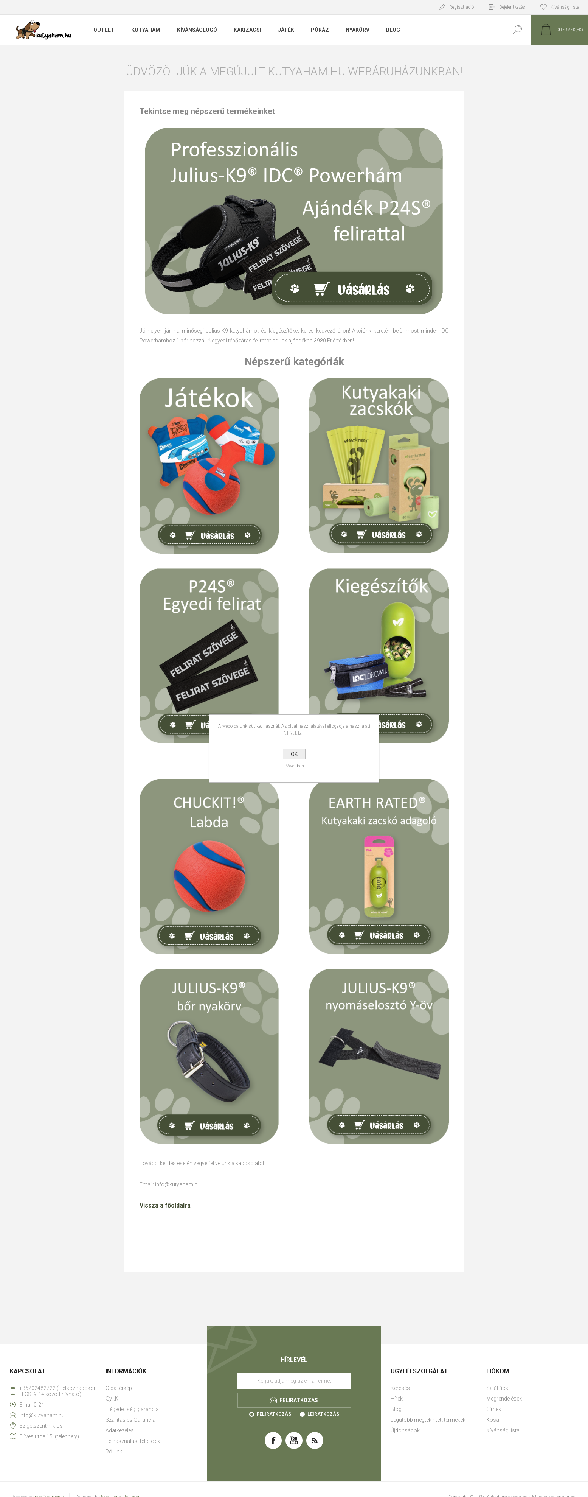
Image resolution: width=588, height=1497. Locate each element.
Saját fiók (497, 1388)
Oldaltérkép (118, 1388)
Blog (396, 1409)
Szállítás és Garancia (130, 1420)
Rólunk (113, 1452)
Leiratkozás (323, 1414)
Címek (493, 1409)
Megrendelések (504, 1399)
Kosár (493, 1420)
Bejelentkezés (512, 7)
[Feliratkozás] (294, 1381)
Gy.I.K (111, 1399)
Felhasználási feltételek (132, 1441)
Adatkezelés (119, 1430)
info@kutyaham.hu (177, 1184)
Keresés (400, 1388)
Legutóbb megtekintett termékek (428, 1420)
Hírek (397, 1399)
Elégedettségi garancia (132, 1409)
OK (294, 754)
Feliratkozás (274, 1414)
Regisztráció (461, 7)
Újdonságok (405, 1430)
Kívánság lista (503, 1430)
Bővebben (294, 766)
